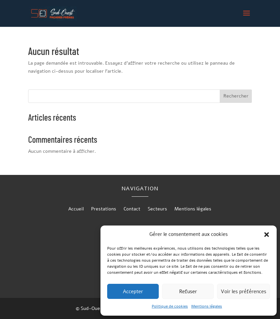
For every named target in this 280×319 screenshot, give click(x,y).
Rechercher (236, 96)
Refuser (188, 291)
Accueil (76, 209)
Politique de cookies (170, 306)
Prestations (103, 209)
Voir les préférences (243, 291)
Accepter (133, 291)
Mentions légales (206, 306)
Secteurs (157, 209)
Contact (132, 209)
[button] (266, 234)
